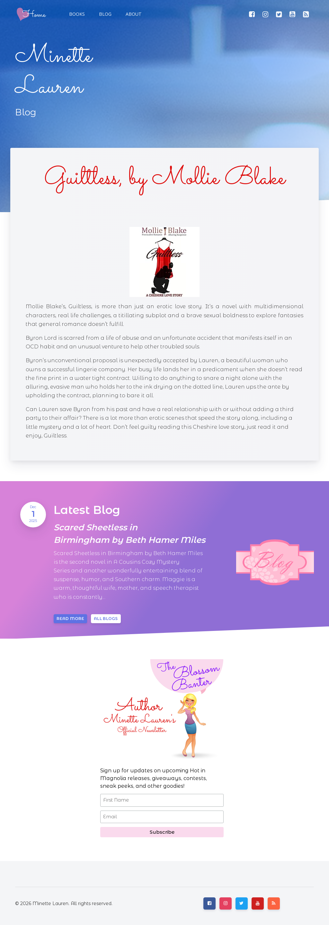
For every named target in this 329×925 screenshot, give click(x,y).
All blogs (106, 618)
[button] (105, 14)
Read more (70, 618)
